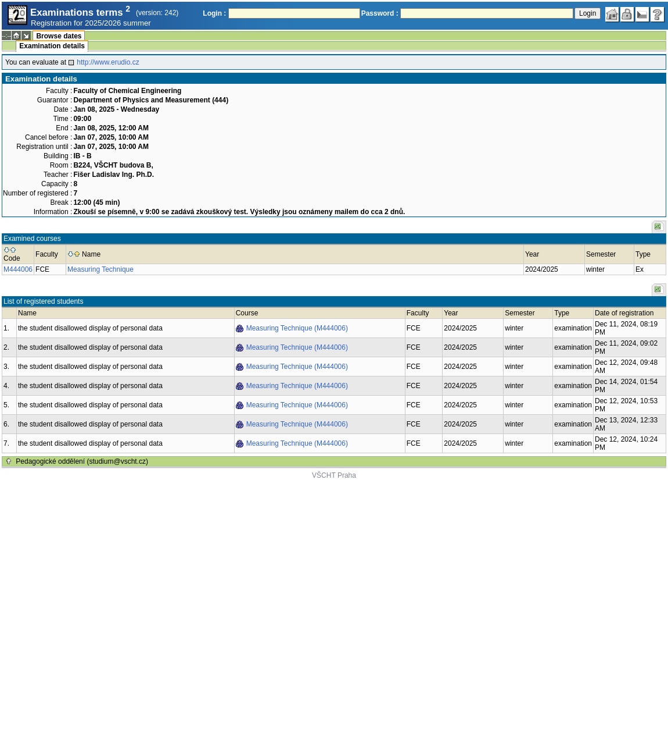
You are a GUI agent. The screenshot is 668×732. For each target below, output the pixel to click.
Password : (379, 13)
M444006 (18, 269)
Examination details (52, 46)
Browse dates (58, 36)
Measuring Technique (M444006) (297, 328)
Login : (214, 13)
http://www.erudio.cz (108, 62)
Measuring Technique (100, 269)
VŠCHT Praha (334, 475)
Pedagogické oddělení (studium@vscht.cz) (82, 461)
